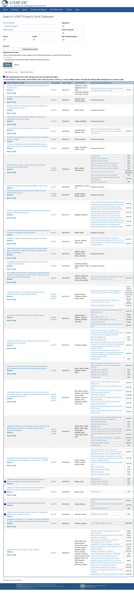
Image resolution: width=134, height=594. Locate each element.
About (5, 10)
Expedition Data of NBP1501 (99, 370)
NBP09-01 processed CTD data (100, 474)
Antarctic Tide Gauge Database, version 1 (103, 319)
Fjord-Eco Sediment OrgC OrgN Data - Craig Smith (106, 438)
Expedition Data (95, 156)
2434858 (53, 100)
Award (34, 36)
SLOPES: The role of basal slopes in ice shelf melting (23, 97)
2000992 (53, 278)
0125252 (53, 319)
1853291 (53, 168)
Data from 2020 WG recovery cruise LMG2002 (104, 168)
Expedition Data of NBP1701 (99, 372)
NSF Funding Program (69, 36)
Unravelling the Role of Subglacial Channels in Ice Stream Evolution (28, 128)
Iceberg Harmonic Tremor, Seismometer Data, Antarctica (107, 574)
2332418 (53, 148)
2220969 (53, 194)
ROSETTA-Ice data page (98, 395)
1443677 (53, 400)
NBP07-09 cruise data (97, 467)
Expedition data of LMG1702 (99, 424)
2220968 (53, 196)
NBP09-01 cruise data (97, 472)
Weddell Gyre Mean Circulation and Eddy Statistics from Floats (26, 238)
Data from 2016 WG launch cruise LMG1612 (104, 175)
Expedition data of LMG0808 (99, 481)
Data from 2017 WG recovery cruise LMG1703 (104, 163)
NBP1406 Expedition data (98, 339)
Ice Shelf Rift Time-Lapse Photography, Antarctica (105, 544)
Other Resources (56, 10)
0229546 (53, 553)
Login (77, 10)
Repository (65, 23)
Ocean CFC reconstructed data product (102, 305)
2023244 (53, 296)
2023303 (53, 294)
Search (24, 10)
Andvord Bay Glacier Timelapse (100, 443)
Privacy (30, 588)
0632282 (53, 462)
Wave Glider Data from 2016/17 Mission (102, 171)
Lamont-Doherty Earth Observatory (32, 584)
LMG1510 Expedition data (98, 440)
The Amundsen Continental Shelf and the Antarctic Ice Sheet (26, 503)
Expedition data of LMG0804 (99, 484)
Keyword (6, 46)
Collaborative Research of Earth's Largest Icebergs (23, 550)
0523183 (53, 523)
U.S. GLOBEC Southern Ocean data (101, 523)
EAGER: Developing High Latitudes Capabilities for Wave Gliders (27, 186)
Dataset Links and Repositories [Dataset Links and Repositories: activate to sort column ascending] (101, 83)
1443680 (53, 433)
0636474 (53, 492)
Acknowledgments (22, 588)
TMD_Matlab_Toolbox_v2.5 (99, 317)
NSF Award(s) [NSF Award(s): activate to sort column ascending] (55, 83)
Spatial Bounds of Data (11, 52)
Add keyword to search (30, 49)
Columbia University (50, 584)
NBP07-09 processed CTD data (100, 469)
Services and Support (39, 10)
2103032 (53, 266)
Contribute (15, 10)
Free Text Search (8, 23)
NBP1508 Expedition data (98, 337)
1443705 (53, 429)
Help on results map (26, 72)
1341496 (53, 370)
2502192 (53, 110)
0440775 (53, 504)
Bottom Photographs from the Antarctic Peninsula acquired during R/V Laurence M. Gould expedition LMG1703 (106, 365)
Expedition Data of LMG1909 (99, 161)
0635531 (53, 481)
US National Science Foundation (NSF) (96, 586)
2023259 (53, 298)
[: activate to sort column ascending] (5, 83)
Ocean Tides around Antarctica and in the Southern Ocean (25, 315)
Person (5, 36)
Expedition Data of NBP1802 (99, 374)
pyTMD (93, 314)
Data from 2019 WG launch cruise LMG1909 (104, 166)
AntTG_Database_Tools (98, 322)
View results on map (10, 72)
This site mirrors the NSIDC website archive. (104, 556)
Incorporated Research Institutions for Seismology (105, 553)
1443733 (53, 431)
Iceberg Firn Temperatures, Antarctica (102, 551)
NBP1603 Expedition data (98, 421)
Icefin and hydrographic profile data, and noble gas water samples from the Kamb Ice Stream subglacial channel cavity (106, 131)
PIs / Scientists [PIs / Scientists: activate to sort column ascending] (80, 83)
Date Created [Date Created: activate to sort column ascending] (66, 83)
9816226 (53, 514)
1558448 (53, 170)
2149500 (53, 254)
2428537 (53, 187)
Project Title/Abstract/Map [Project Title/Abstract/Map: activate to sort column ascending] (16, 83)
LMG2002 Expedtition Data (99, 182)
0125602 (53, 317)
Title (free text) (8, 30)
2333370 (53, 90)
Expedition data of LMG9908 (99, 514)
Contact (69, 10)
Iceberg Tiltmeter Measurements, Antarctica (103, 567)
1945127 (53, 232)
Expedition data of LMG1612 (99, 158)
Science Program (67, 30)
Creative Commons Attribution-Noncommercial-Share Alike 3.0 (45, 586)
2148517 (53, 241)
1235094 (53, 345)
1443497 (53, 396)
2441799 (53, 121)
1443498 (53, 398)
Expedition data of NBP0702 (99, 508)
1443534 (53, 394)
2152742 (53, 131)
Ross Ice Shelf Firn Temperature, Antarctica (103, 565)
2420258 (53, 139)
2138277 (53, 215)
